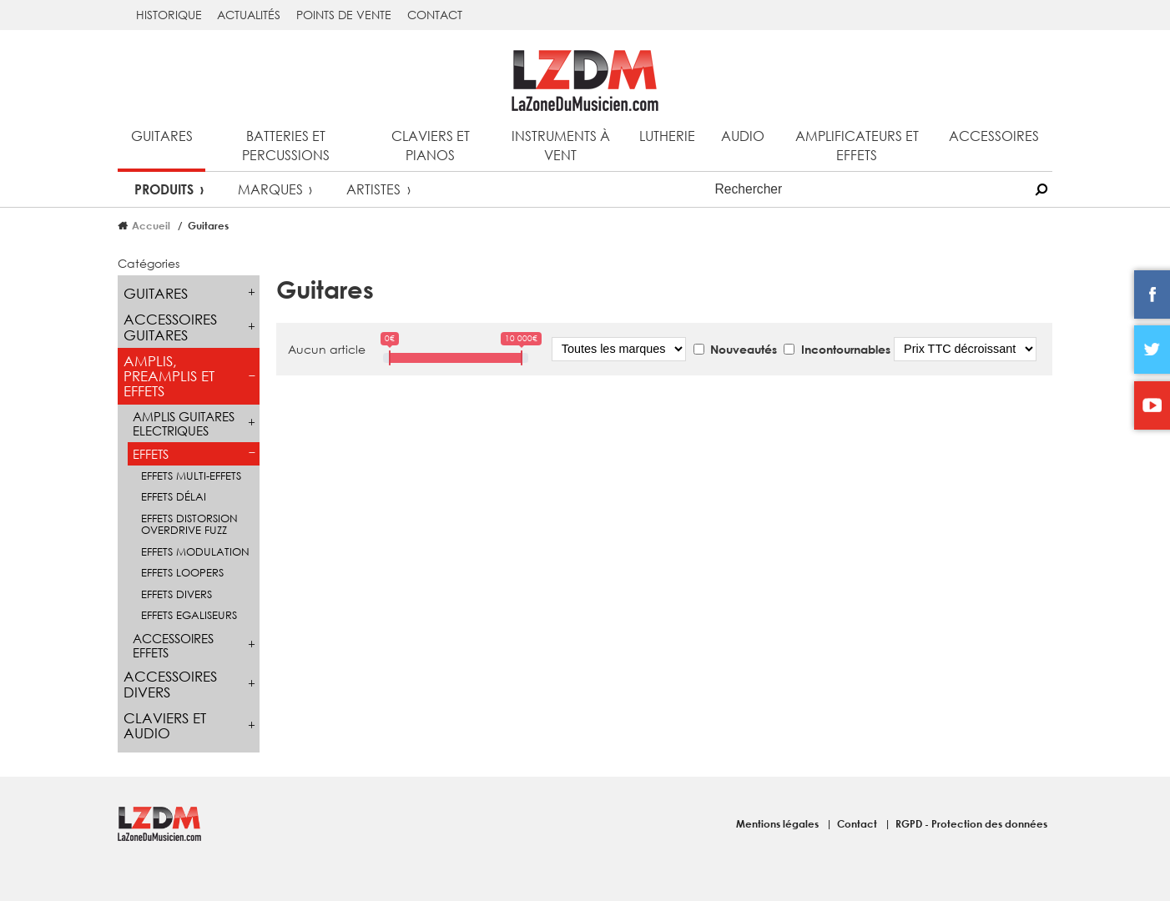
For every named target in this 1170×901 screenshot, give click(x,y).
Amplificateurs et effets (857, 145)
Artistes (373, 189)
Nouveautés (743, 349)
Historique (169, 15)
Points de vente (343, 15)
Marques (270, 189)
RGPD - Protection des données (971, 823)
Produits (164, 189)
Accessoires (994, 135)
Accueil (151, 225)
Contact (434, 15)
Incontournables (845, 349)
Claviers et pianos (430, 145)
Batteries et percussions (286, 145)
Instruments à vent (561, 145)
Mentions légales (778, 823)
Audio (742, 135)
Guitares (162, 135)
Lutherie (667, 135)
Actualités (248, 15)
